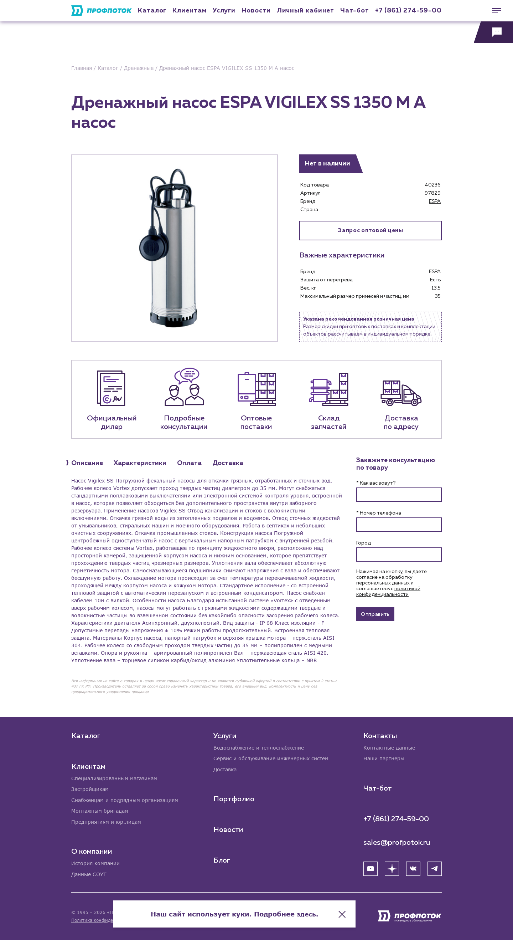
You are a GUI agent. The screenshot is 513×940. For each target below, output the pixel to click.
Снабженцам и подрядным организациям (124, 799)
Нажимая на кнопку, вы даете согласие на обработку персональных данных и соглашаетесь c (391, 583)
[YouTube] (370, 867)
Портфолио (233, 798)
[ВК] (413, 867)
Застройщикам (90, 788)
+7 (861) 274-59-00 (408, 10)
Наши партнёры (383, 758)
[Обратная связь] (493, 32)
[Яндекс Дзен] (392, 867)
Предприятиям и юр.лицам (106, 821)
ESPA (435, 201)
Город (363, 543)
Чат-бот (354, 10)
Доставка (225, 769)
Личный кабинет (306, 10)
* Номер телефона (378, 513)
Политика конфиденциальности (106, 920)
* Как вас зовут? (375, 483)
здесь (328, 911)
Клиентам (189, 10)
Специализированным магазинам (114, 777)
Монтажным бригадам (99, 810)
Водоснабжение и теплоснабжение (258, 747)
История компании (95, 863)
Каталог (152, 10)
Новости (228, 829)
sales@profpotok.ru (396, 841)
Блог (221, 859)
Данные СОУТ (89, 874)
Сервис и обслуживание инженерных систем (270, 758)
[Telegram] (435, 867)
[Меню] (493, 10)
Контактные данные (389, 747)
